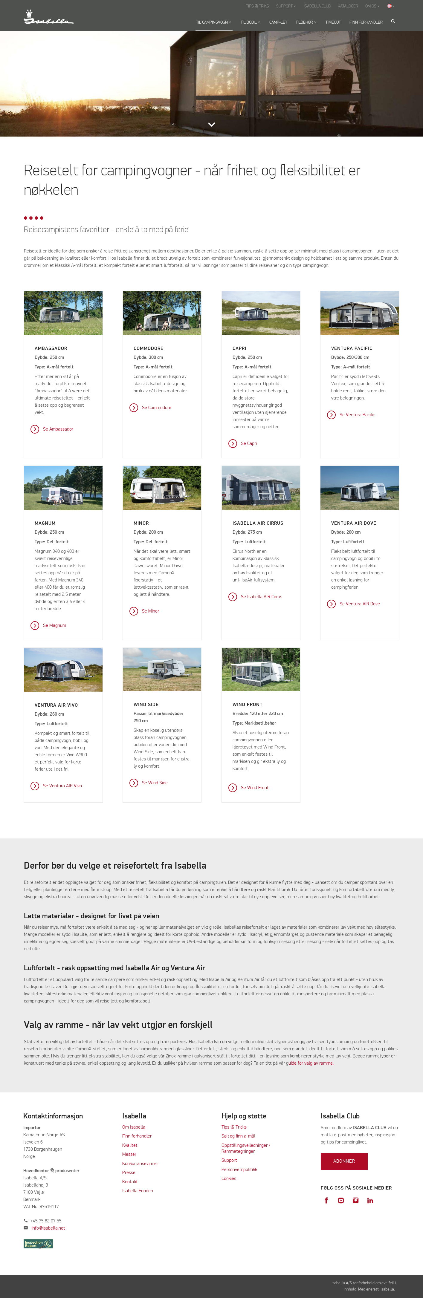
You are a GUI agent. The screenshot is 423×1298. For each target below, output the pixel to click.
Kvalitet (130, 1145)
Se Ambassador (58, 429)
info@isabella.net (48, 1228)
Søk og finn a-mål (238, 1136)
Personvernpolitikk (239, 1169)
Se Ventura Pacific (357, 415)
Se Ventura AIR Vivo (62, 786)
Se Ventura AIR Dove (360, 604)
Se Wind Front (255, 788)
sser (132, 1154)
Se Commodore (156, 407)
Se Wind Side (155, 783)
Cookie (228, 1178)
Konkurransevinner (140, 1163)
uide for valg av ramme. (311, 1063)
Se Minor (150, 611)
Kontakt (130, 1182)
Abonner (344, 1161)
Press (127, 1172)
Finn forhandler (137, 1136)
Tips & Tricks (234, 1127)
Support (229, 1160)
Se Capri (249, 443)
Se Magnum (54, 625)
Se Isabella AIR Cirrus (261, 597)
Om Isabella (133, 1127)
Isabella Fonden (137, 1191)
